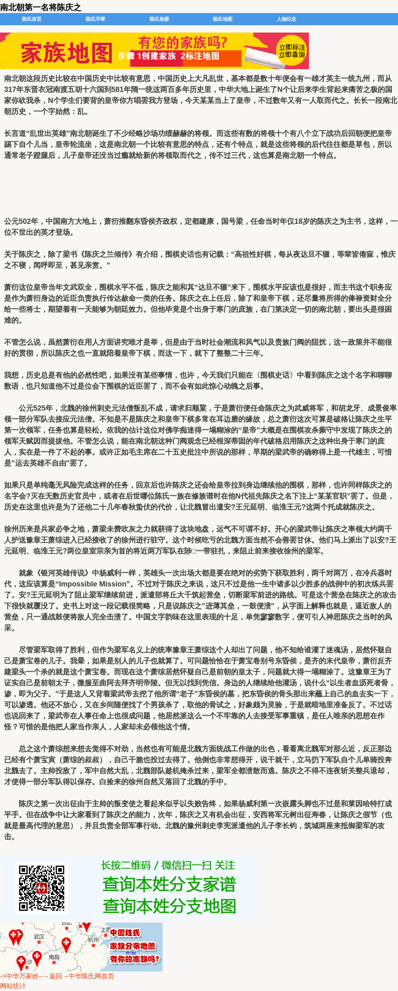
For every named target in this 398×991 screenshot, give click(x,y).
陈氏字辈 (95, 19)
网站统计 (13, 985)
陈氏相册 (159, 19)
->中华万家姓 (19, 976)
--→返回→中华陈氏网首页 (77, 976)
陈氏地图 (223, 19)
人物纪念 (286, 19)
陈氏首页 (31, 19)
